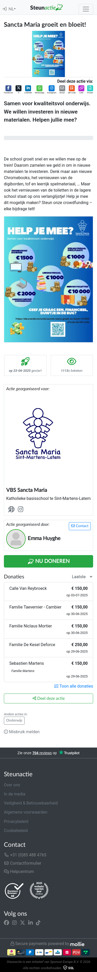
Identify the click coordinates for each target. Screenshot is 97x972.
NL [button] (11, 9)
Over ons (12, 784)
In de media (14, 794)
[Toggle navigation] (86, 9)
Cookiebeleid (16, 830)
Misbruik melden (22, 731)
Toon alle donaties (73, 686)
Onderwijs (14, 720)
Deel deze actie (49, 698)
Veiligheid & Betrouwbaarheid (31, 803)
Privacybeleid (16, 821)
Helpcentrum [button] (19, 871)
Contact (79, 526)
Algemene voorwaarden (25, 812)
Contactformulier (22, 863)
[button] (8, 89)
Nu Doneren (49, 561)
